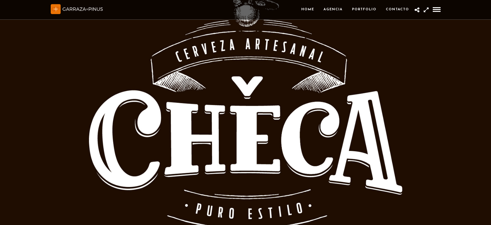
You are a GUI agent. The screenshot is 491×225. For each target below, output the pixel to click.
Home (307, 9)
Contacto (397, 9)
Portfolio (364, 9)
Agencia (333, 9)
